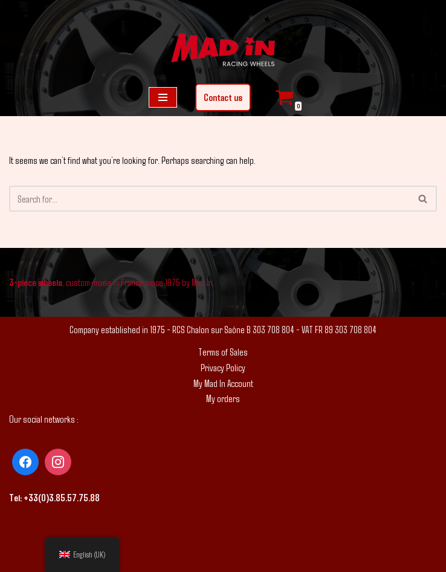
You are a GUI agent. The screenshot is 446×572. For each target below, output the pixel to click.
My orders (223, 398)
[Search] (209, 199)
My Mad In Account (223, 383)
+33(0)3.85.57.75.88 (62, 497)
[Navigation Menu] (163, 97)
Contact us (223, 97)
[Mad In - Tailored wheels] (223, 51)
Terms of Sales (223, 351)
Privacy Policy (223, 367)
